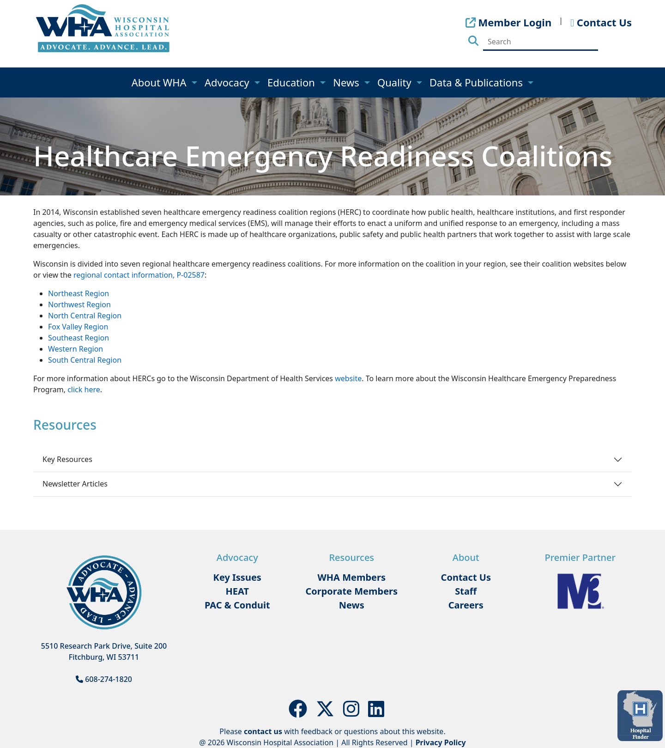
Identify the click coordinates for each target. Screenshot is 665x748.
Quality (395, 82)
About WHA (160, 82)
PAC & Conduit (237, 605)
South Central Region (84, 360)
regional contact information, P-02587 (139, 275)
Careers (466, 605)
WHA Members (351, 577)
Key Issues (237, 577)
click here (83, 389)
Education (292, 82)
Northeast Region (78, 293)
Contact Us (466, 577)
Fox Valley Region (78, 327)
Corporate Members (351, 591)
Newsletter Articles (75, 484)
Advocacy (228, 82)
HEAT (237, 591)
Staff (466, 591)
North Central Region (84, 315)
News (347, 82)
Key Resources (67, 459)
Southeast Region (78, 338)
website (348, 378)
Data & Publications (477, 82)
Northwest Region (79, 304)
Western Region (75, 349)
